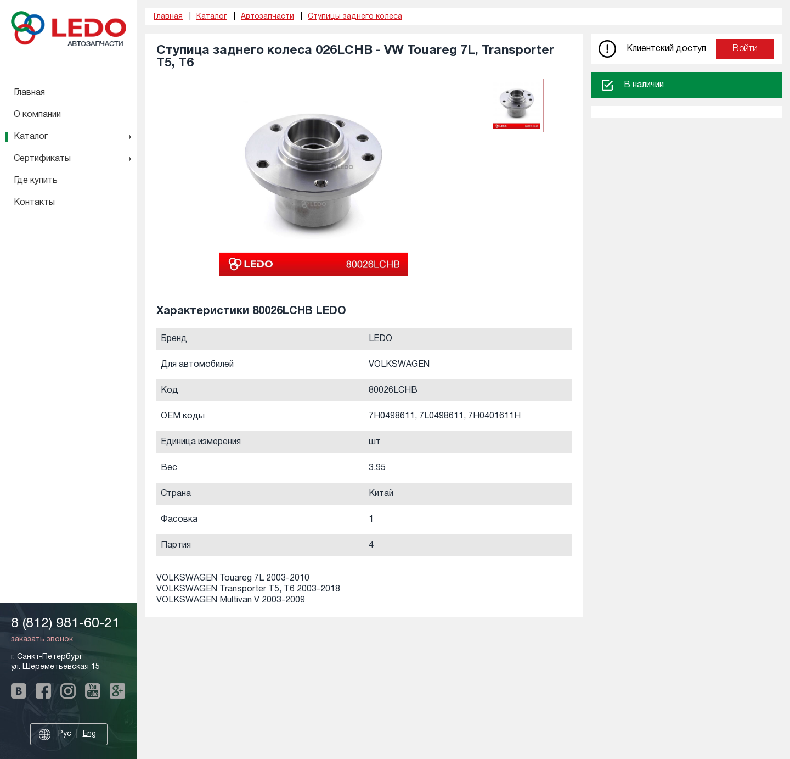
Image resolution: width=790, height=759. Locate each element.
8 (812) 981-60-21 (65, 623)
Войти (745, 49)
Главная (29, 93)
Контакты (34, 203)
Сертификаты (42, 159)
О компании (37, 115)
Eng (89, 734)
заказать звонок (42, 639)
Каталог (31, 137)
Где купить (36, 181)
